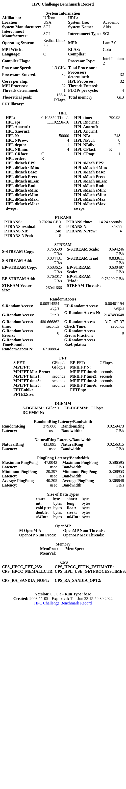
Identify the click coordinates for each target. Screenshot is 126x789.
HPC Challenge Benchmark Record (63, 603)
